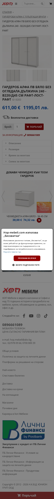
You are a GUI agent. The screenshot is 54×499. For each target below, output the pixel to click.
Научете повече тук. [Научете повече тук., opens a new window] (12, 252)
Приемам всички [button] (27, 258)
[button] (26, 265)
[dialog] (27, 249)
